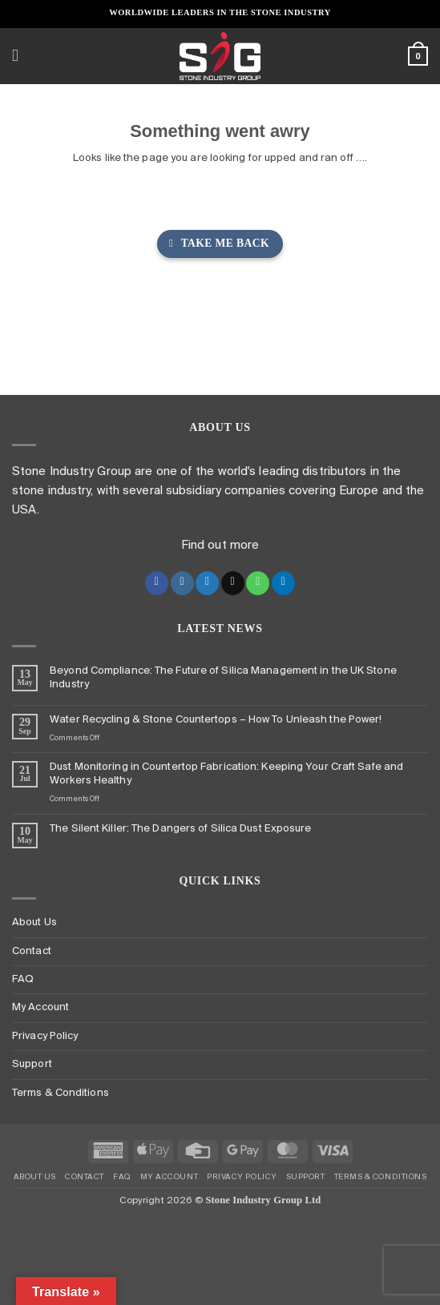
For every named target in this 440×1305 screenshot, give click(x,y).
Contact (31, 951)
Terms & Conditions (60, 1093)
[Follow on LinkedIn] (283, 583)
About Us (34, 922)
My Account (40, 1007)
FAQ (23, 979)
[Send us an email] (232, 583)
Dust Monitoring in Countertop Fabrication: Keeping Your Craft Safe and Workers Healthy (226, 774)
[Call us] (257, 583)
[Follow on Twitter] (207, 583)
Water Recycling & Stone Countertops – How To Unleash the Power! (215, 720)
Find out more (220, 545)
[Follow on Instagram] (182, 583)
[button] (20, 56)
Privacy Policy (45, 1036)
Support (32, 1064)
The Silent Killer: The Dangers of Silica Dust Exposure (180, 829)
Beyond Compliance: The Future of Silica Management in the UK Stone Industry (223, 678)
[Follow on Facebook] (156, 583)
